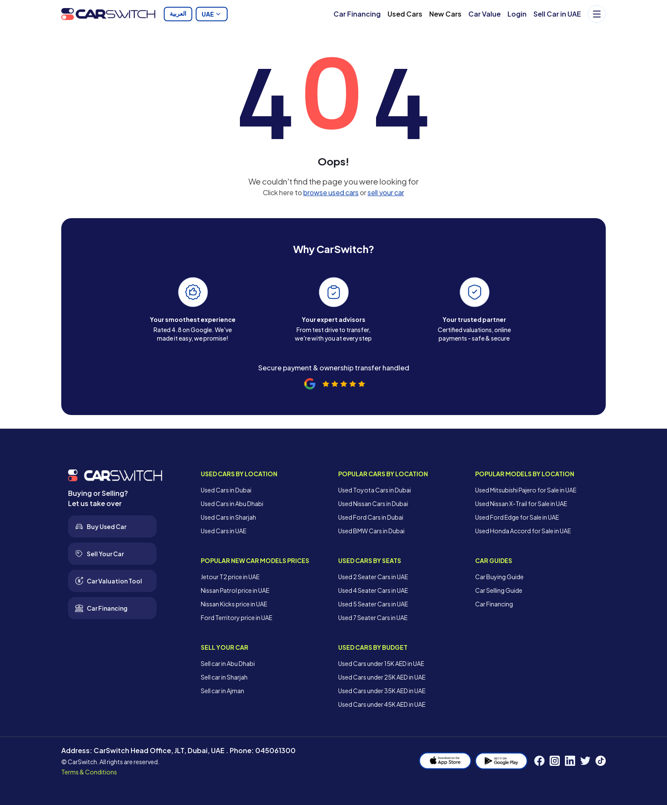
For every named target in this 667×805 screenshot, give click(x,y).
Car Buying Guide (499, 576)
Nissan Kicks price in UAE (234, 604)
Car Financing (357, 13)
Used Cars (405, 13)
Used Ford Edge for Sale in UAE (517, 517)
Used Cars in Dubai (226, 490)
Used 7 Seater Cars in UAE (373, 617)
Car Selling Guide (498, 590)
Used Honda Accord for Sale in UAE (523, 531)
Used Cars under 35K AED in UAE (381, 690)
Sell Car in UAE (557, 13)
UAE (212, 14)
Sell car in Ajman (222, 690)
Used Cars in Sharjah (228, 517)
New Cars (445, 13)
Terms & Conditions (89, 772)
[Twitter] (585, 761)
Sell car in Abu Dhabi (228, 663)
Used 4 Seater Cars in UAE (373, 590)
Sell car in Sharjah (224, 677)
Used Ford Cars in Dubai (370, 517)
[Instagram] (555, 761)
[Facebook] (539, 761)
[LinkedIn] (570, 761)
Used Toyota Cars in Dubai (374, 490)
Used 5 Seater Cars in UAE (373, 604)
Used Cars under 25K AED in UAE (381, 677)
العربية (178, 14)
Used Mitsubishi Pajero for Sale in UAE (525, 490)
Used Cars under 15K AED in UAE (381, 663)
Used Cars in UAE (223, 531)
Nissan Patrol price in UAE (235, 590)
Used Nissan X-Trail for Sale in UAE (521, 503)
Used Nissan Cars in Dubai (373, 503)
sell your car (386, 192)
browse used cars (331, 192)
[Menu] (597, 14)
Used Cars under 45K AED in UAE (381, 704)
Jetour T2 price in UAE (230, 576)
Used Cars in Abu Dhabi (232, 503)
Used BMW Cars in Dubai (371, 531)
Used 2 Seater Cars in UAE (373, 576)
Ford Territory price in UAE (236, 617)
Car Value (484, 13)
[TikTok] (601, 761)
